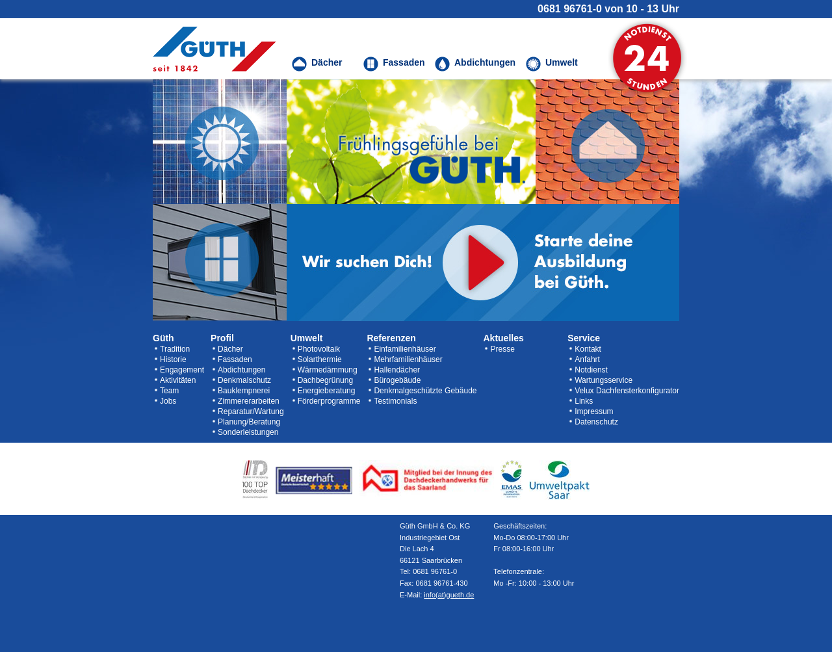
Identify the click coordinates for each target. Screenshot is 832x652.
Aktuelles (503, 338)
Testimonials (395, 401)
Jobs (168, 401)
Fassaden (235, 359)
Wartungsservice (603, 380)
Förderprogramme (329, 401)
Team (169, 390)
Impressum (594, 411)
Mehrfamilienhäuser (408, 359)
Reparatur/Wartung (251, 411)
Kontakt (588, 349)
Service (583, 338)
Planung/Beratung (249, 421)
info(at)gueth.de (449, 595)
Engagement (182, 369)
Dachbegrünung (325, 380)
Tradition (175, 349)
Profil (222, 338)
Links (584, 401)
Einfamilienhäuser (405, 349)
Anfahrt (587, 359)
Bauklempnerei (244, 390)
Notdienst (591, 369)
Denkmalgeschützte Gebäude (425, 390)
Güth (163, 338)
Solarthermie (320, 359)
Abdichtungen (241, 369)
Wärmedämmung (328, 369)
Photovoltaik (319, 349)
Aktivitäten (178, 380)
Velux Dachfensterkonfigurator (627, 390)
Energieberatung (327, 390)
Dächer (230, 349)
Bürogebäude (397, 380)
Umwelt (307, 338)
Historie (173, 359)
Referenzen (391, 338)
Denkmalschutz (244, 380)
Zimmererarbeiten (249, 401)
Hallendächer (397, 369)
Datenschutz (596, 421)
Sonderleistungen (248, 432)
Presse (502, 349)
